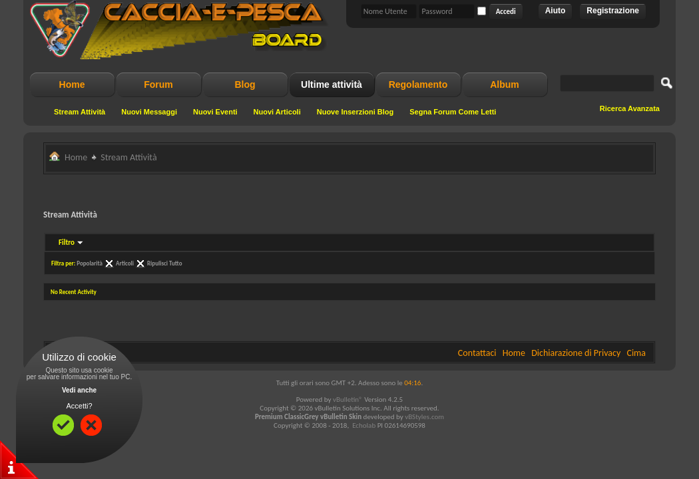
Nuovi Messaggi (149, 112)
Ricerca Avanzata (630, 108)
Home (72, 84)
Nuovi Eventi (215, 112)
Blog (244, 84)
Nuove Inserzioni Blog (355, 112)
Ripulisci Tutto (164, 263)
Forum (158, 84)
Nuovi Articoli (277, 112)
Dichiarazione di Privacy (575, 353)
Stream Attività (79, 112)
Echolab (363, 425)
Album (504, 84)
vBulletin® (348, 399)
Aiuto (555, 10)
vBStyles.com (424, 416)
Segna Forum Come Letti (452, 112)
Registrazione (612, 10)
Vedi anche (79, 390)
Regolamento (418, 84)
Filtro (67, 242)
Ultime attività (331, 84)
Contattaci (477, 353)
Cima (636, 353)
